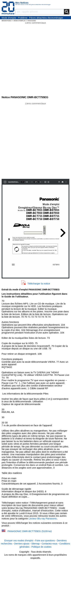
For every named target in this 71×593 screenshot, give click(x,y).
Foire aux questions (45, 540)
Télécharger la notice (38, 283)
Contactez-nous (49, 543)
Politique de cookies (41, 547)
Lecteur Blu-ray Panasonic (43, 518)
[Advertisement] (35, 140)
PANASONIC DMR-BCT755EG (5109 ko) (30, 531)
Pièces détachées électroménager (46, 18)
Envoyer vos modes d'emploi (18, 540)
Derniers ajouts (21, 543)
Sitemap (35, 543)
